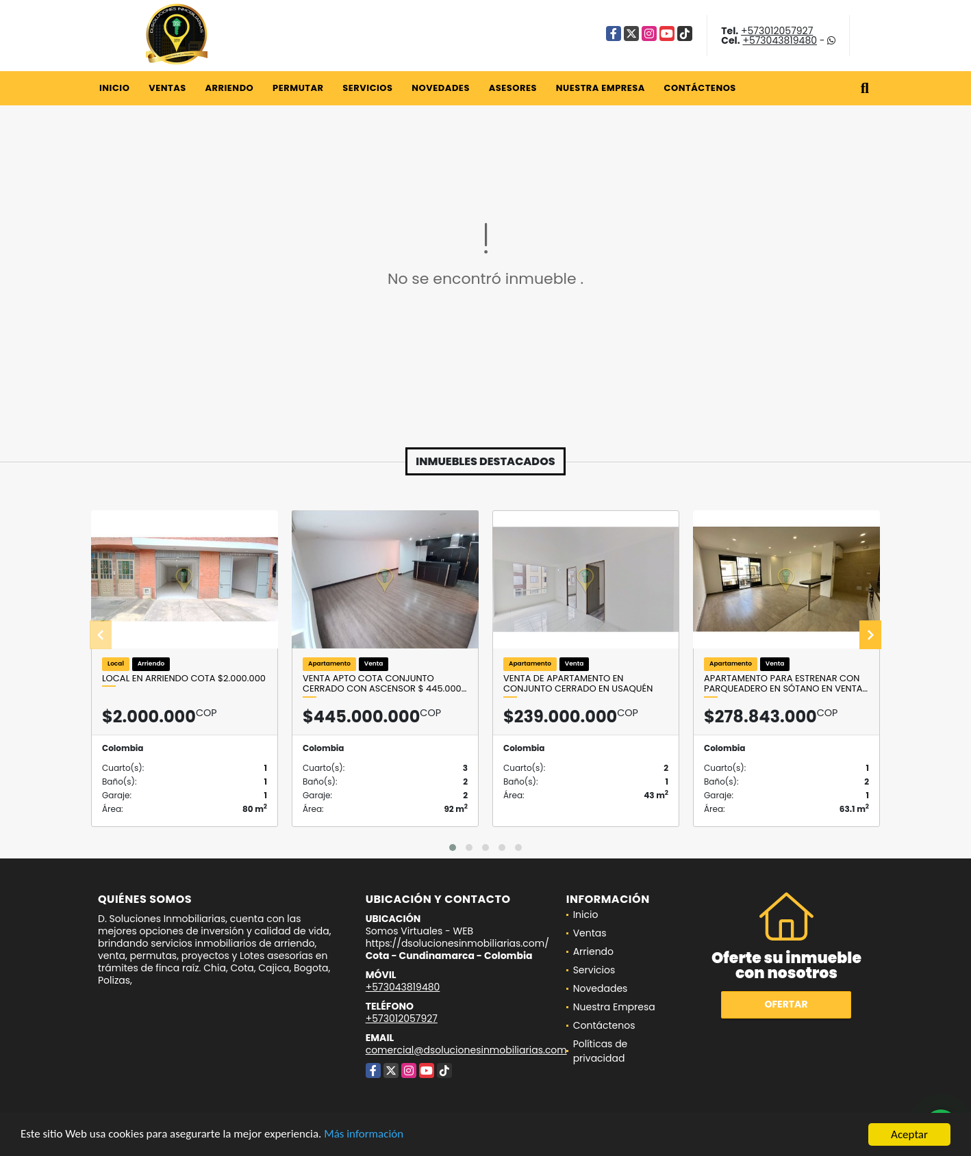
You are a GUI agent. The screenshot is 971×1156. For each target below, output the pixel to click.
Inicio (114, 87)
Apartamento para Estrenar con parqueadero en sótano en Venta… (786, 683)
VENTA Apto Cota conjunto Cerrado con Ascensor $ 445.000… (384, 683)
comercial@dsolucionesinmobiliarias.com (466, 1050)
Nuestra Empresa (600, 87)
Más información (365, 1136)
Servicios (367, 87)
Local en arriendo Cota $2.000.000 (184, 678)
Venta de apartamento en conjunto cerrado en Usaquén (578, 683)
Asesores (513, 87)
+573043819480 (779, 40)
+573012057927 (777, 31)
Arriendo (229, 87)
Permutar (298, 87)
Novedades (441, 87)
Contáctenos (700, 87)
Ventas (167, 87)
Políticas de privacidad (600, 1051)
